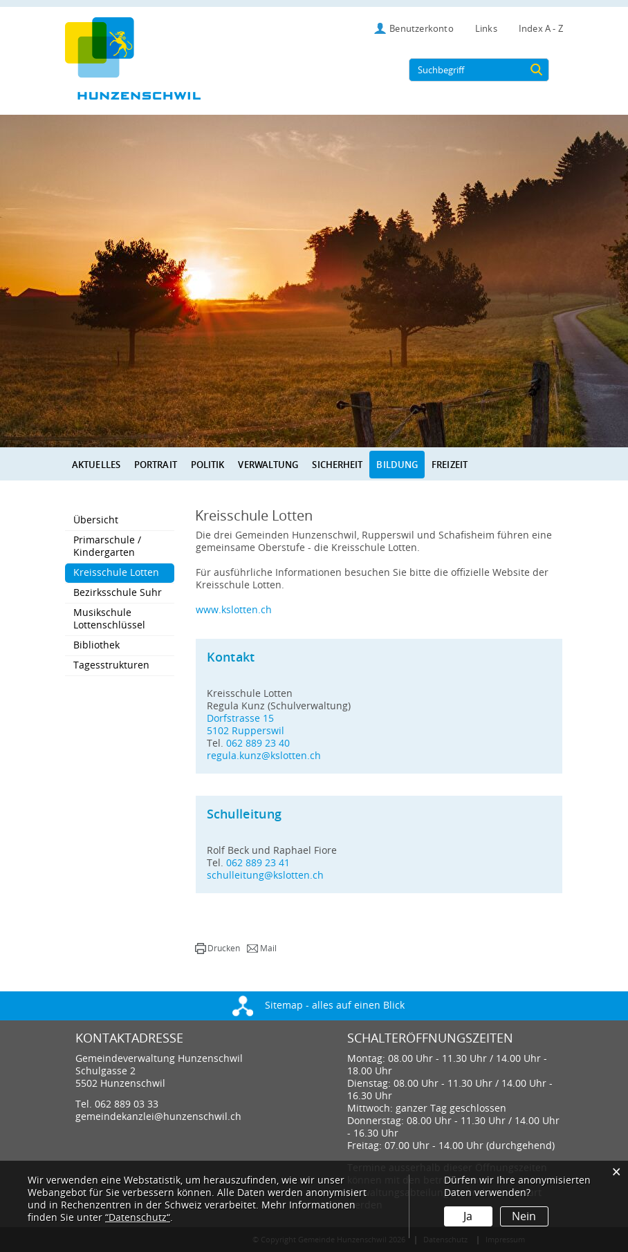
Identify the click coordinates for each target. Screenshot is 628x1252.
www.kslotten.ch (240, 610)
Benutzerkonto (421, 29)
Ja (467, 1216)
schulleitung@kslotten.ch (265, 875)
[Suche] (536, 70)
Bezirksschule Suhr (117, 593)
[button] (217, 948)
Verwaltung (268, 464)
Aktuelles (96, 464)
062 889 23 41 (258, 863)
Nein (524, 1216)
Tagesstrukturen (111, 665)
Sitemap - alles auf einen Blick (318, 1005)
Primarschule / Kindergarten (107, 546)
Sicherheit (337, 464)
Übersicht (95, 520)
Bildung (397, 464)
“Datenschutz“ (137, 1218)
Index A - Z (541, 29)
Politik (208, 464)
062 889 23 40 (258, 743)
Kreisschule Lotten (123, 572)
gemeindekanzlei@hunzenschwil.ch (158, 1117)
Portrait (155, 464)
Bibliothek (96, 645)
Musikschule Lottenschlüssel (109, 619)
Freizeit (450, 464)
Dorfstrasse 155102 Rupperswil (245, 725)
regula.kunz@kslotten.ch (264, 756)
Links (486, 29)
